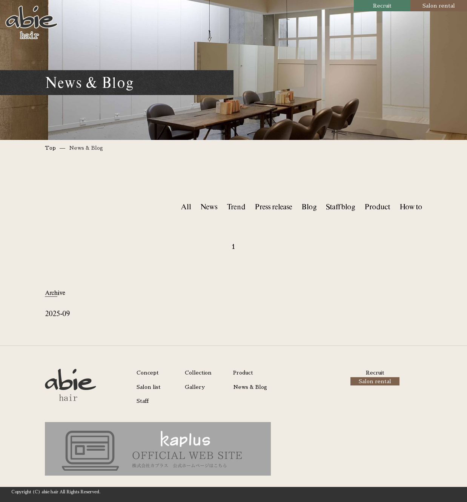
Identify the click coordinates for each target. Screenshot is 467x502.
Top (50, 147)
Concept (148, 372)
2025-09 (57, 313)
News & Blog (250, 387)
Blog (308, 206)
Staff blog (340, 206)
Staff (143, 401)
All (186, 206)
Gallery (195, 387)
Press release (273, 206)
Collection (198, 372)
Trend (236, 206)
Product (377, 206)
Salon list (149, 387)
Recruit (382, 5)
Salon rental (438, 5)
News (208, 206)
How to (410, 206)
